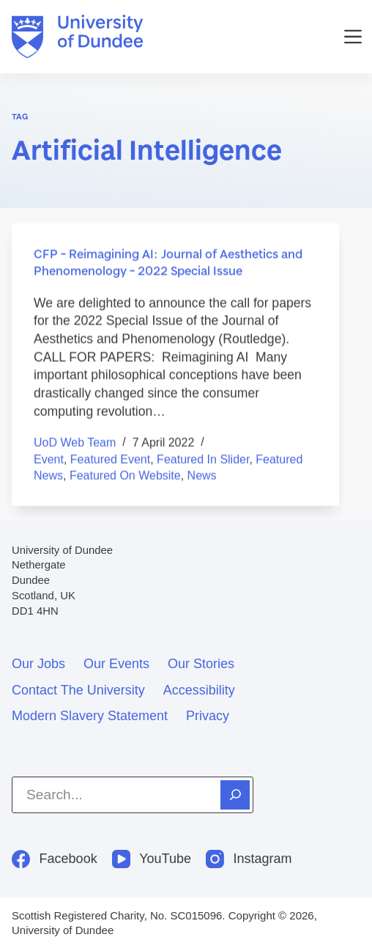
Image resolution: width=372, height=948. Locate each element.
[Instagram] (249, 859)
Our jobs (38, 663)
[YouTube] (151, 859)
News (202, 476)
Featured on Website (125, 476)
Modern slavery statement (90, 715)
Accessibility (199, 690)
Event (49, 459)
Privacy (207, 715)
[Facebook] (54, 859)
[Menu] (353, 36)
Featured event (110, 459)
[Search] (235, 795)
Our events (116, 663)
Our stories (201, 663)
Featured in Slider (203, 459)
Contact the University (78, 690)
